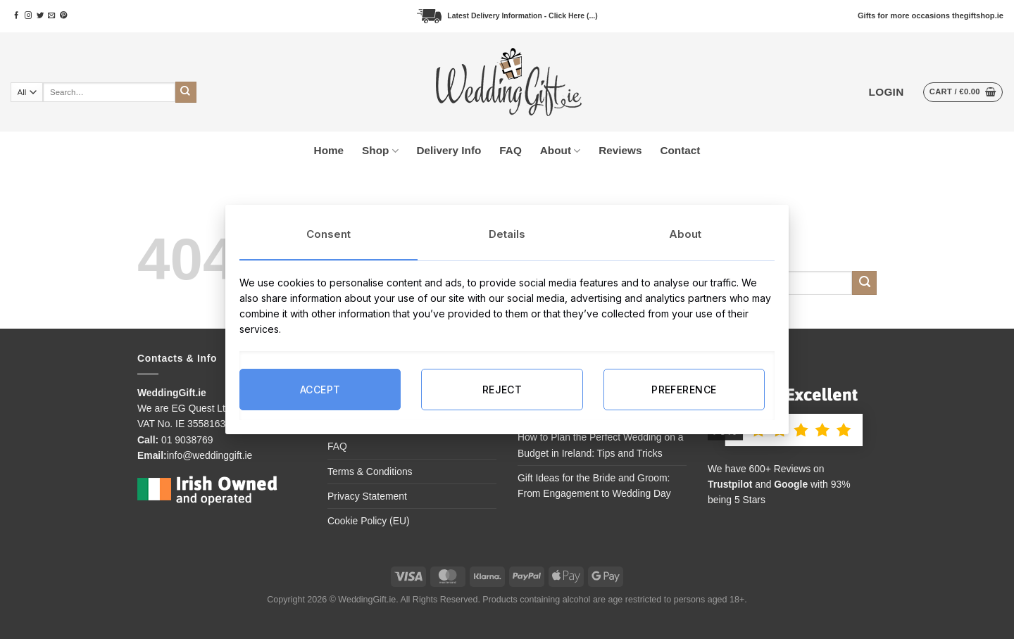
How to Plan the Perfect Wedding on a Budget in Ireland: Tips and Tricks (601, 444)
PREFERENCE (683, 389)
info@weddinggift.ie (210, 455)
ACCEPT (320, 389)
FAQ (510, 150)
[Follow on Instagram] (28, 16)
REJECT (502, 389)
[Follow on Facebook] (16, 16)
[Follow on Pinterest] (63, 16)
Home (329, 150)
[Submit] (185, 92)
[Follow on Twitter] (40, 16)
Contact (680, 150)
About (560, 151)
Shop (380, 151)
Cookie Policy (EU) (368, 520)
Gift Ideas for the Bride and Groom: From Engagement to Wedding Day (594, 485)
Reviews (620, 150)
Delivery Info (449, 150)
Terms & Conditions (370, 471)
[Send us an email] (51, 16)
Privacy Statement (367, 496)
